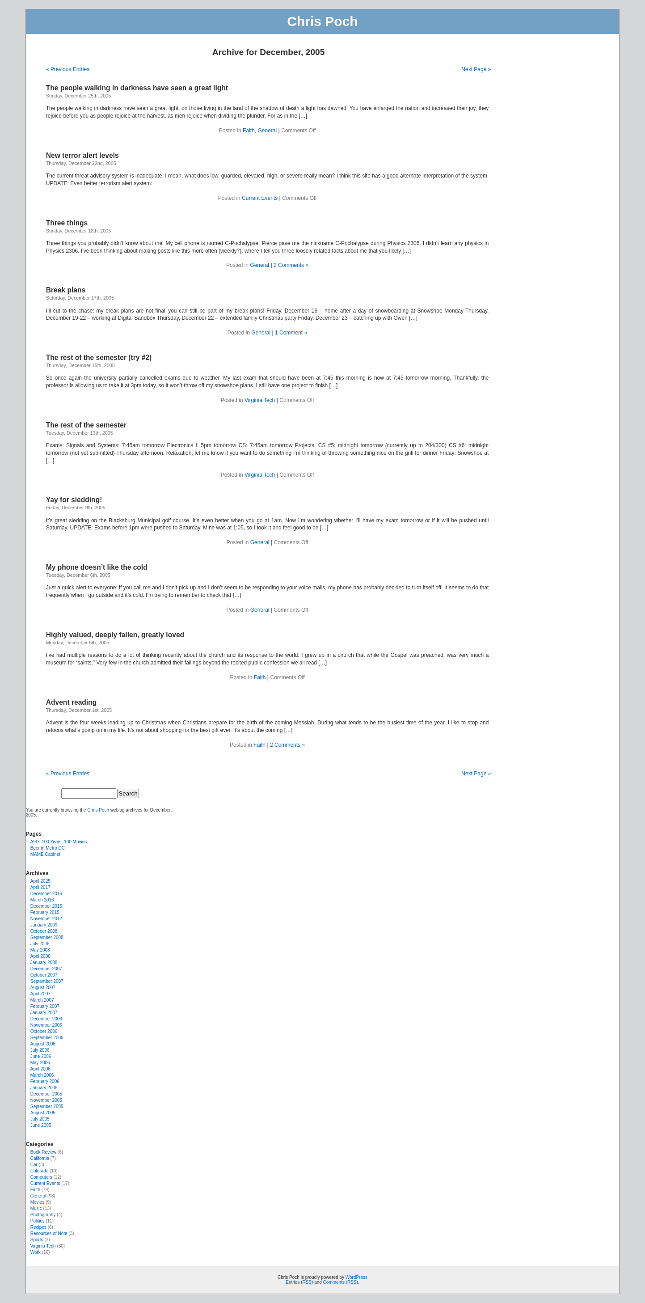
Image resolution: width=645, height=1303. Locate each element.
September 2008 (46, 937)
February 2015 (44, 912)
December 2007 (46, 968)
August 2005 (42, 1112)
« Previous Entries (67, 69)
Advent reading (71, 702)
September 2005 (46, 1106)
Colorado (39, 1170)
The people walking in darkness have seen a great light (137, 88)
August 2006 (42, 1043)
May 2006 (40, 1062)
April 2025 (40, 881)
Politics (37, 1220)
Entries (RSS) (299, 1282)
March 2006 (42, 1075)
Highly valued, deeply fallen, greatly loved (115, 635)
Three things (67, 223)
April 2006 (40, 1068)
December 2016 (46, 893)
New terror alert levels (82, 155)
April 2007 (40, 993)
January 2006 (44, 1087)
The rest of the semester (86, 425)
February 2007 (44, 1006)
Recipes (38, 1227)
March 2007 (42, 1000)
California (39, 1158)
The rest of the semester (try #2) (99, 357)
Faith (249, 130)
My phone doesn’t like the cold (97, 567)
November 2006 (46, 1025)
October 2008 (44, 931)
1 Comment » (291, 333)
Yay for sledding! (74, 499)
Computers (41, 1177)
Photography (43, 1214)
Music (36, 1208)
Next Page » (476, 69)
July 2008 (40, 943)
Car (34, 1164)
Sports (36, 1239)
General (267, 130)
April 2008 (40, 956)
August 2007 (42, 987)
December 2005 (46, 1093)
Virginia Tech (260, 400)
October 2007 (44, 975)
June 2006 (40, 1056)
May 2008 (40, 950)
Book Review (43, 1152)
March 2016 (42, 899)
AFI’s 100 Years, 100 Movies (58, 841)
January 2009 (44, 924)
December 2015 (46, 906)
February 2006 (44, 1081)
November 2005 (46, 1100)
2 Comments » (291, 265)
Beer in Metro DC (47, 848)
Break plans (65, 290)
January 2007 (44, 1012)
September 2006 (46, 1037)
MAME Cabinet (45, 854)
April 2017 (40, 887)
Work (35, 1252)
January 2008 (44, 962)
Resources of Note (48, 1233)
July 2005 (40, 1119)
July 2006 (40, 1050)
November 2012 (46, 918)
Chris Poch (322, 21)
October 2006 (44, 1031)
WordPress (356, 1277)
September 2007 (46, 981)
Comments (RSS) (340, 1282)
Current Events (260, 198)
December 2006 (46, 1018)
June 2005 (40, 1125)
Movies (37, 1202)
